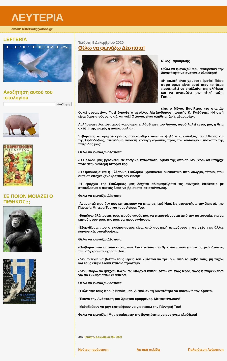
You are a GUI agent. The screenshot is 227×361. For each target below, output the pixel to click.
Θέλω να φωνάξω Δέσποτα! (111, 48)
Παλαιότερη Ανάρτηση (206, 349)
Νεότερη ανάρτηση (93, 349)
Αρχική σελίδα (148, 349)
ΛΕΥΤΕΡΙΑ (37, 17)
